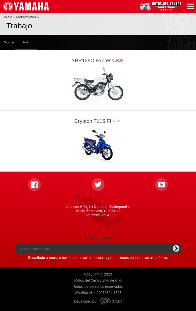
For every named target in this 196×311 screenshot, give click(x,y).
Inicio (8, 17)
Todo (26, 42)
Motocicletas (26, 17)
